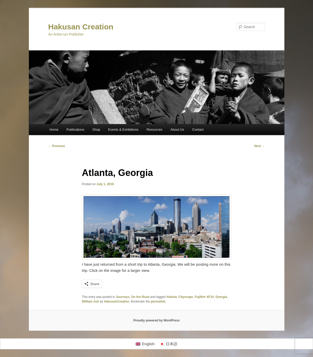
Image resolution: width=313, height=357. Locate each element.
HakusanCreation (116, 301)
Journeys (122, 297)
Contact (198, 129)
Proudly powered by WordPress (156, 320)
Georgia (221, 297)
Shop (96, 129)
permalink (158, 301)
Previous (56, 146)
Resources (154, 129)
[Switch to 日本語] (168, 344)
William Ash (90, 301)
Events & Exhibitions (123, 129)
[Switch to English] (145, 344)
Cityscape (186, 297)
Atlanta (171, 297)
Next (259, 146)
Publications (75, 129)
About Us (177, 129)
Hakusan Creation (80, 27)
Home (54, 129)
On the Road (140, 297)
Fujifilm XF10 (204, 297)
